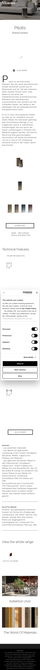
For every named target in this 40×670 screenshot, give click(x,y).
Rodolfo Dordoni (20, 33)
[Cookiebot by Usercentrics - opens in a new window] (24, 292)
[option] (20, 10)
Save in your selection (20, 235)
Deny (20, 376)
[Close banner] (37, 292)
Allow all (20, 363)
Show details (28, 357)
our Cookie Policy (29, 308)
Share (13, 233)
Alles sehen (20, 70)
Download (20, 226)
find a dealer (23, 233)
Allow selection (20, 370)
